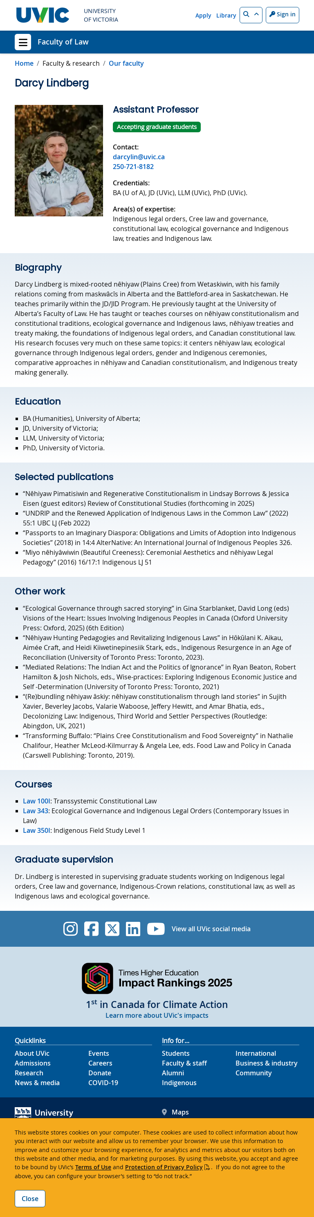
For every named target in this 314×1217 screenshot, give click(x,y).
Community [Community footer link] (254, 1072)
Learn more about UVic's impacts (157, 1015)
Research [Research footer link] (29, 1072)
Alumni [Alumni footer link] (173, 1072)
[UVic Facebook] (91, 929)
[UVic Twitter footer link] (112, 929)
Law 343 (35, 810)
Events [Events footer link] (98, 1053)
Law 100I (36, 801)
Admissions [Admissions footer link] (33, 1063)
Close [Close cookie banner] (30, 1198)
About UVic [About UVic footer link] (32, 1053)
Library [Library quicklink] (226, 15)
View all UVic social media (211, 928)
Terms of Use (93, 1167)
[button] (251, 15)
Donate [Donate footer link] (99, 1072)
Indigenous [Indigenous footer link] (179, 1082)
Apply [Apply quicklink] (203, 15)
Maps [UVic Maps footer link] (175, 1112)
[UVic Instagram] (70, 929)
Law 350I (36, 830)
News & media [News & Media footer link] (37, 1082)
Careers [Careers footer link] (100, 1063)
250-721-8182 (133, 166)
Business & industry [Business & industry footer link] (267, 1063)
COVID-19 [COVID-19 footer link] (103, 1082)
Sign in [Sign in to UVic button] (282, 14)
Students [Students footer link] (176, 1053)
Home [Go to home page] (24, 63)
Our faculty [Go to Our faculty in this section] (126, 63)
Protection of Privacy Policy (164, 1167)
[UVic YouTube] (156, 929)
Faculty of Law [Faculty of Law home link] (63, 42)
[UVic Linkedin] (133, 929)
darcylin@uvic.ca (139, 156)
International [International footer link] (256, 1053)
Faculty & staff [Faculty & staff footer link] (184, 1063)
